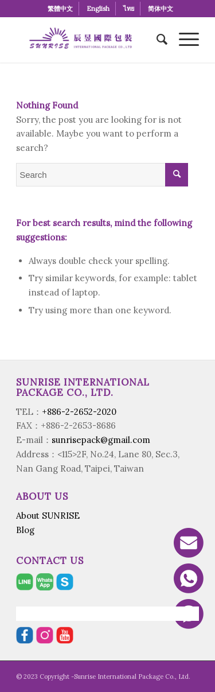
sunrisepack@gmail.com (101, 439)
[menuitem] (60, 8)
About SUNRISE (48, 515)
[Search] (156, 40)
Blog (25, 529)
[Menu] (183, 40)
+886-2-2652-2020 (79, 411)
